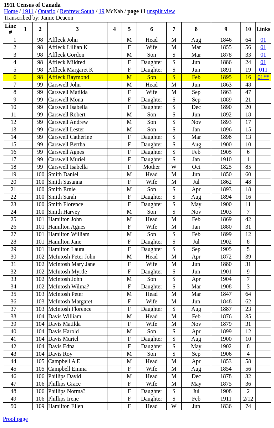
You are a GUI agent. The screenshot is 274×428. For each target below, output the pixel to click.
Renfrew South (77, 11)
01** (263, 77)
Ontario (46, 11)
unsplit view (161, 11)
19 (102, 11)
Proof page (15, 419)
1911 (28, 11)
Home (11, 11)
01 (263, 40)
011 (263, 70)
